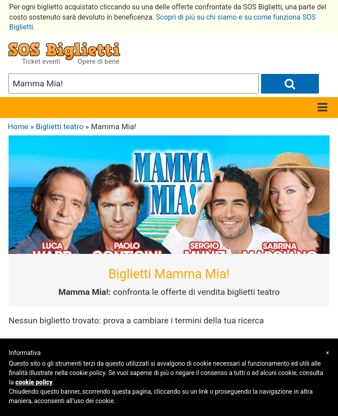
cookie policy (34, 382)
